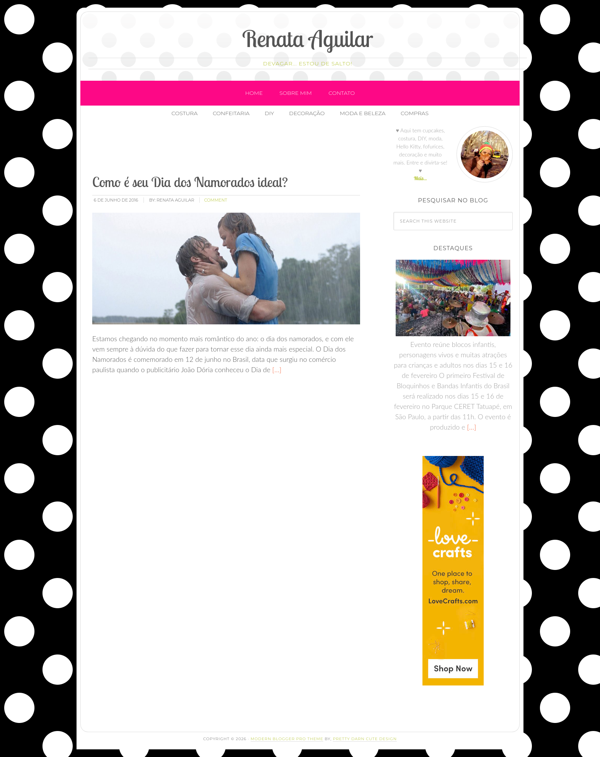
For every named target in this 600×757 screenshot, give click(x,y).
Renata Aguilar (307, 38)
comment (215, 200)
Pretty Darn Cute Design (365, 738)
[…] (276, 369)
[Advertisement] (230, 149)
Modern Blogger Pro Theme (287, 738)
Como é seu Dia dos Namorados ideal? (190, 181)
